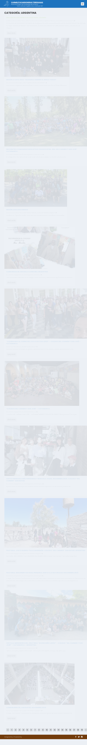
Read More (11, 34)
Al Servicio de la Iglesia (36, 21)
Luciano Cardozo (13, 85)
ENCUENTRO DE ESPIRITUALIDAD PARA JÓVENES (26, 18)
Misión (35, 85)
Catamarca (37, 157)
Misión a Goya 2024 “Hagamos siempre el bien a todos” (31, 82)
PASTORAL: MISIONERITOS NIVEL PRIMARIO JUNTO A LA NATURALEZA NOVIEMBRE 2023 (42, 573)
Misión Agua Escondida (17, 212)
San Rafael (40, 85)
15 (66, 730)
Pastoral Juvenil (54, 21)
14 (62, 730)
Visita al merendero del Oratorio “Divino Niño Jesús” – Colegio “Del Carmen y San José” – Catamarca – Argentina (44, 647)
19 (82, 730)
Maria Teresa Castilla (14, 21)
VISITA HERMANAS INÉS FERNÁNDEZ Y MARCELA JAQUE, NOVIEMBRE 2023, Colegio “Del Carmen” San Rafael (43, 483)
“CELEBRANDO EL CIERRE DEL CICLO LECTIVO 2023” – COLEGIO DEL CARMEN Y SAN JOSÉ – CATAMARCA (43, 346)
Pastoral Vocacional (66, 21)
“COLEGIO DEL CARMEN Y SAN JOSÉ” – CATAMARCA (28, 411)
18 (78, 730)
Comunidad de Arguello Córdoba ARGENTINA (27, 274)
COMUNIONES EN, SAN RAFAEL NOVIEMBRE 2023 (26, 710)
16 (70, 730)
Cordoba (36, 277)
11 (50, 730)
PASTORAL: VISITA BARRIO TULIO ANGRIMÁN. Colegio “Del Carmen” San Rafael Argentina (45, 553)
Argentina (47, 21)
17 (74, 730)
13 (58, 730)
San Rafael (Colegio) (47, 215)
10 (46, 730)
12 (54, 730)
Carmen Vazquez (13, 277)
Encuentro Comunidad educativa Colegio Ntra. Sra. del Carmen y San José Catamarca (41, 153)
